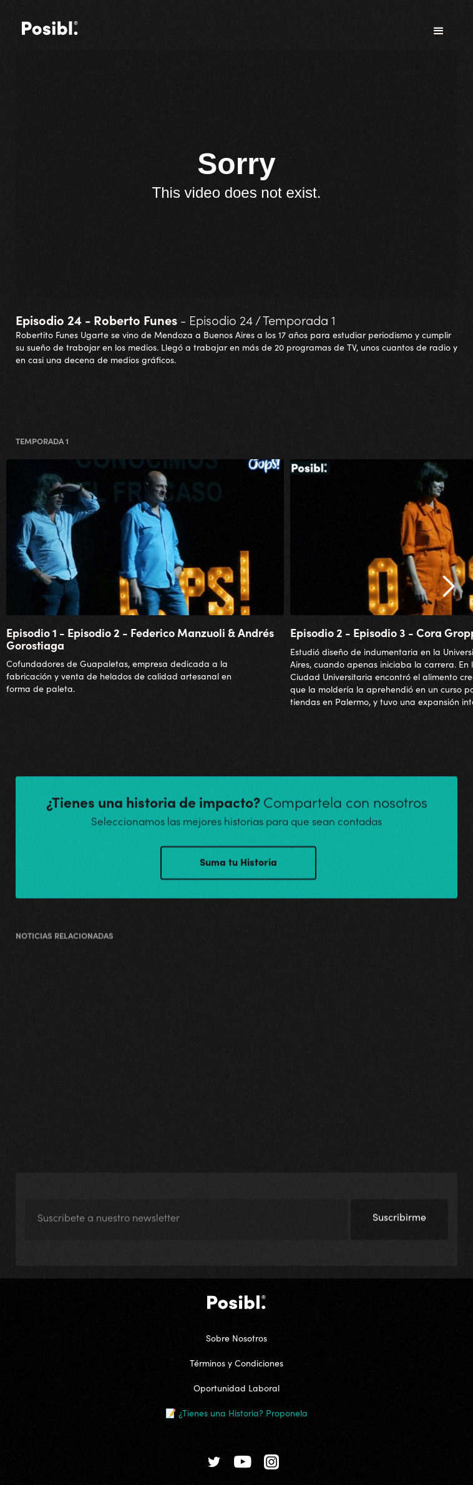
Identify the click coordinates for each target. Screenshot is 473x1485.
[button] (438, 31)
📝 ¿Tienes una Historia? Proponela (236, 1412)
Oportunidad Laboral (236, 1387)
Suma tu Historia (238, 871)
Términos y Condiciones (236, 1362)
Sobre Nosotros (236, 1338)
